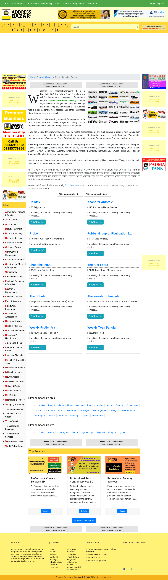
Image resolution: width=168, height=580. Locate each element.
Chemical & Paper (13, 242)
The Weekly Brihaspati (103, 296)
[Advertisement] (84, 53)
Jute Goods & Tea (13, 343)
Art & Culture (11, 219)
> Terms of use (54, 567)
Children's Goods (13, 247)
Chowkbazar (132, 405)
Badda (109, 405)
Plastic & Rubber (13, 390)
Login (152, 3)
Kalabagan (85, 410)
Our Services (32, 3)
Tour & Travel (11, 421)
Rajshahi (101, 432)
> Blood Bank (72, 554)
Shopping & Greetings (15, 404)
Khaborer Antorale (100, 202)
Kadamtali (71, 410)
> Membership (54, 557)
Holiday (34, 202)
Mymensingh (88, 432)
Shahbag (74, 415)
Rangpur (112, 432)
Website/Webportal (14, 441)
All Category (17, 3)
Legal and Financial (14, 355)
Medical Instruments (15, 367)
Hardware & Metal (13, 321)
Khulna (51, 432)
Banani (51, 405)
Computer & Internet (14, 259)
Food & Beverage (13, 301)
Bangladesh (79, 3)
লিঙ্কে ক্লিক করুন (71, 185)
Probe (33, 233)
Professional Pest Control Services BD (81, 480)
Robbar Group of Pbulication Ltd (109, 233)
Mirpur (61, 405)
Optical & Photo (12, 386)
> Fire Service (72, 562)
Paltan (90, 405)
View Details (37, 222)
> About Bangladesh (74, 567)
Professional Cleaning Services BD (43, 480)
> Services (52, 554)
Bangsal (119, 405)
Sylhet (122, 432)
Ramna (52, 415)
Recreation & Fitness (15, 400)
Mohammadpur (127, 410)
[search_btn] (137, 27)
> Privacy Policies (73, 570)
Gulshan (80, 405)
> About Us (52, 552)
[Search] (103, 26)
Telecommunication (14, 409)
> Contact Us (53, 565)
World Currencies (63, 3)
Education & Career (14, 276)
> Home (51, 549)
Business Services (13, 238)
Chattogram (63, 432)
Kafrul (61, 410)
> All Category (53, 560)
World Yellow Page (14, 446)
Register (161, 3)
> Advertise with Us (55, 562)
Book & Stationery (13, 233)
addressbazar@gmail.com (97, 561)
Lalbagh (113, 410)
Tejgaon (85, 415)
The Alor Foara (97, 265)
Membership (46, 3)
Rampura (62, 415)
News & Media (12, 377)
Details (46, 511)
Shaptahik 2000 (40, 265)
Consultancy (11, 272)
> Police (70, 565)
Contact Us (92, 3)
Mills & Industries (13, 372)
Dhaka (41, 432)
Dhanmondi (97, 415)
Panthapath (40, 415)
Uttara (70, 405)
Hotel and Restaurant (15, 330)
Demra (38, 410)
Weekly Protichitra (42, 327)
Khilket (42, 405)
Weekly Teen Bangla (101, 327)
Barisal (75, 432)
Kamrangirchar (100, 410)
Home (7, 3)
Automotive (10, 224)
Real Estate (10, 395)
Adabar (99, 405)
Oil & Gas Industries (14, 381)
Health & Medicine (13, 326)
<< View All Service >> (84, 520)
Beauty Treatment (13, 229)
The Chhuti (37, 296)
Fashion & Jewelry (13, 296)
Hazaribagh (49, 410)
